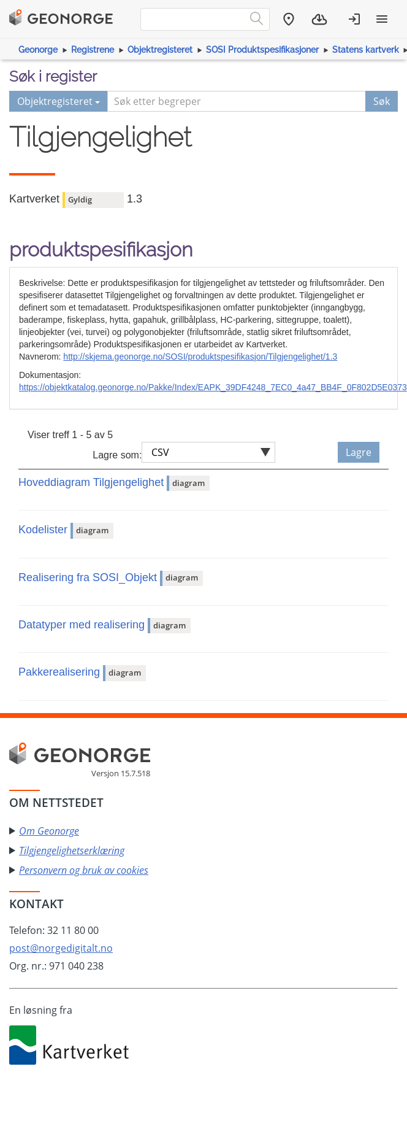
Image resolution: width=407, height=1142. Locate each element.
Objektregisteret (159, 50)
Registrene (92, 50)
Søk (381, 101)
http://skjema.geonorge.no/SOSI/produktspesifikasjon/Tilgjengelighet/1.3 (200, 356)
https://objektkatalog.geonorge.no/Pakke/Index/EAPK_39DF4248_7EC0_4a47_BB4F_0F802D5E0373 (213, 387)
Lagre (358, 452)
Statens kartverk (365, 50)
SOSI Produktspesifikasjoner (262, 50)
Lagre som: (117, 455)
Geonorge (38, 50)
